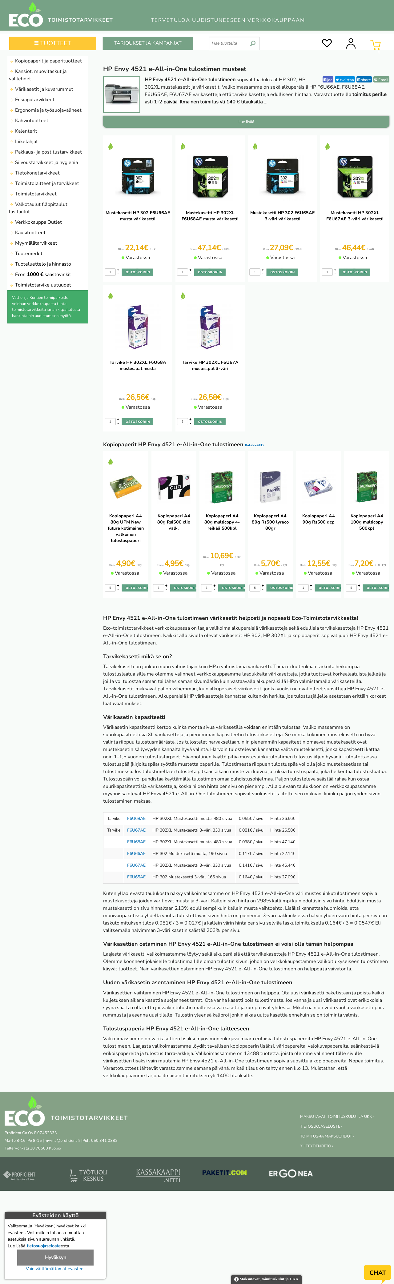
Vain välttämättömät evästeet (55, 1269)
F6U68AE (136, 818)
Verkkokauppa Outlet (35, 222)
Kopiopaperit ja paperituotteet (45, 61)
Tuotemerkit (25, 253)
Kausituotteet (27, 232)
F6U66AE (136, 854)
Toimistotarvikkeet (33, 194)
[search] (253, 41)
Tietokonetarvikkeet (34, 173)
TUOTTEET (52, 43)
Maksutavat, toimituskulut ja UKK (266, 1279)
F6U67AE (136, 830)
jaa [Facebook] (328, 79)
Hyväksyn (55, 1257)
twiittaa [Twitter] (345, 79)
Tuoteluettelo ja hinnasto (40, 264)
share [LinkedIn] (364, 79)
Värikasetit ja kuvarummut (41, 89)
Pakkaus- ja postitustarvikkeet (45, 152)
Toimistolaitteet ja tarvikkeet (44, 183)
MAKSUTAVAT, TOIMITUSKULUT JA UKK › (337, 1116)
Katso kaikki (254, 445)
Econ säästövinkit (40, 274)
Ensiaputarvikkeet (31, 99)
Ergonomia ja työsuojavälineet (45, 110)
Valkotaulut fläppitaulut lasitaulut (38, 208)
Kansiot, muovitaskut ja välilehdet (37, 75)
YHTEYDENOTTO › (316, 1146)
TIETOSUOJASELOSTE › (321, 1126)
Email (381, 79)
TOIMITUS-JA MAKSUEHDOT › (327, 1136)
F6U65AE (136, 877)
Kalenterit (23, 131)
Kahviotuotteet (28, 120)
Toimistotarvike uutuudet (40, 285)
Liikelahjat (23, 141)
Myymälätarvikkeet (33, 243)
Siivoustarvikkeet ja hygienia (43, 162)
